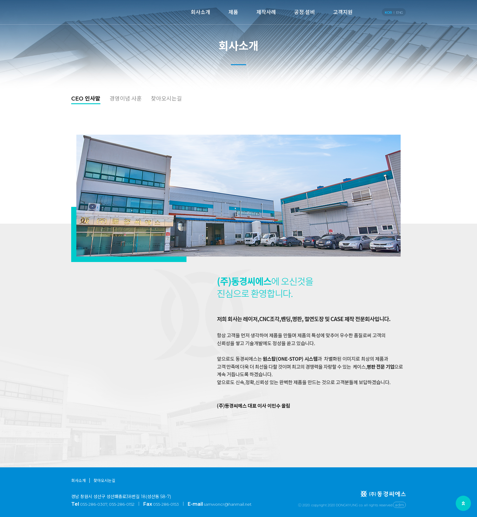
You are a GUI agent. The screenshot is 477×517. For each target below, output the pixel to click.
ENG (399, 12)
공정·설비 (304, 12)
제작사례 (266, 12)
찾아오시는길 (166, 98)
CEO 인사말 (85, 98)
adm (399, 504)
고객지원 (343, 12)
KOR (388, 12)
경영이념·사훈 (126, 98)
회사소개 (200, 12)
